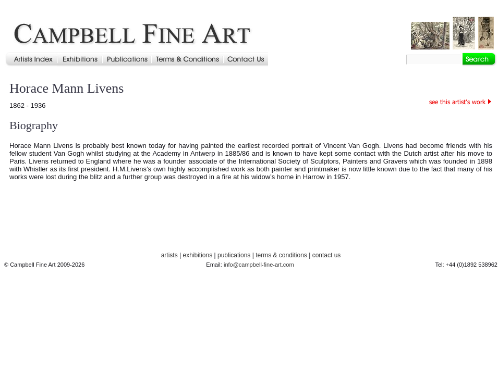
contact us (326, 255)
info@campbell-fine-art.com (259, 264)
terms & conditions (281, 255)
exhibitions (197, 255)
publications (233, 255)
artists (169, 255)
